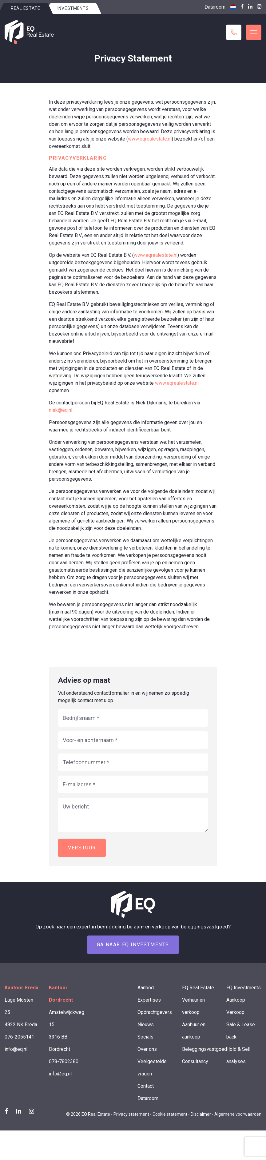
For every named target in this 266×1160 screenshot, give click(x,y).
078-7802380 (63, 1061)
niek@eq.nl (60, 410)
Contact (145, 1086)
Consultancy (195, 1061)
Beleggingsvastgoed (204, 1049)
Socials (145, 1037)
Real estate (25, 8)
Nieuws (145, 1024)
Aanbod (145, 988)
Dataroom (214, 7)
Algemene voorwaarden (237, 1114)
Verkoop (235, 1012)
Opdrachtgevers (154, 1012)
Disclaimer (201, 1114)
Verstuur (82, 848)
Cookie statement (170, 1114)
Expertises (149, 1000)
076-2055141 (19, 1037)
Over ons (147, 1049)
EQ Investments (243, 988)
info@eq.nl (16, 1049)
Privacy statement (131, 1114)
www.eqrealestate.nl (150, 139)
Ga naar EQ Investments (133, 944)
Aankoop (235, 1000)
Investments (73, 8)
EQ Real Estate (198, 988)
